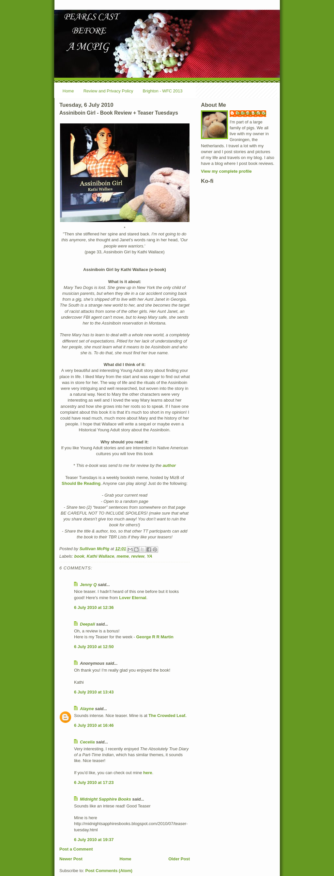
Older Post (179, 858)
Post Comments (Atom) (108, 870)
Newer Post (71, 858)
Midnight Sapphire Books (105, 799)
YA (149, 556)
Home (68, 90)
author (169, 465)
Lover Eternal (132, 597)
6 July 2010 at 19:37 (94, 839)
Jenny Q (88, 584)
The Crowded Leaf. (167, 715)
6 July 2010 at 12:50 (94, 646)
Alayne (87, 708)
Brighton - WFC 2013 (162, 90)
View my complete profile (226, 171)
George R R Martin (155, 636)
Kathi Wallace (100, 556)
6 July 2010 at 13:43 (94, 692)
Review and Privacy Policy (108, 90)
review (137, 556)
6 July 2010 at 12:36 (94, 607)
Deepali (87, 624)
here (147, 772)
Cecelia (87, 742)
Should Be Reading (81, 483)
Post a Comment (76, 849)
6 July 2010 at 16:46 (94, 725)
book (79, 556)
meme (122, 556)
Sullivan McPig (251, 113)
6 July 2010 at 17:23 (94, 782)
